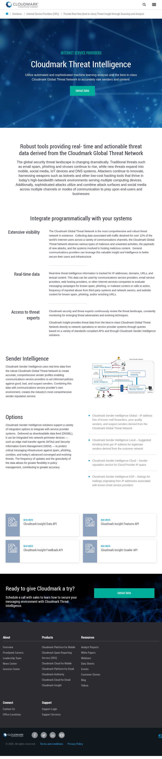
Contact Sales (82, 94)
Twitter (44, 738)
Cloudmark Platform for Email (58, 672)
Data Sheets (87, 667)
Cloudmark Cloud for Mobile (57, 667)
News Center (10, 667)
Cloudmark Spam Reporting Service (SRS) (57, 658)
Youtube (61, 738)
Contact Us (9, 712)
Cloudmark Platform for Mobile (58, 650)
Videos (84, 689)
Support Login (49, 712)
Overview (8, 650)
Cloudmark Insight (52, 688)
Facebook (34, 738)
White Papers (88, 656)
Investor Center (11, 672)
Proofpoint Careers (13, 656)
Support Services (51, 718)
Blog (83, 683)
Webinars (86, 661)
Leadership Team (12, 661)
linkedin (52, 738)
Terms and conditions (51, 747)
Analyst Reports (90, 650)
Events (85, 672)
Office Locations (12, 718)
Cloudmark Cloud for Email (56, 683)
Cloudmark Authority (53, 677)
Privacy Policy (75, 747)
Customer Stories (90, 678)
